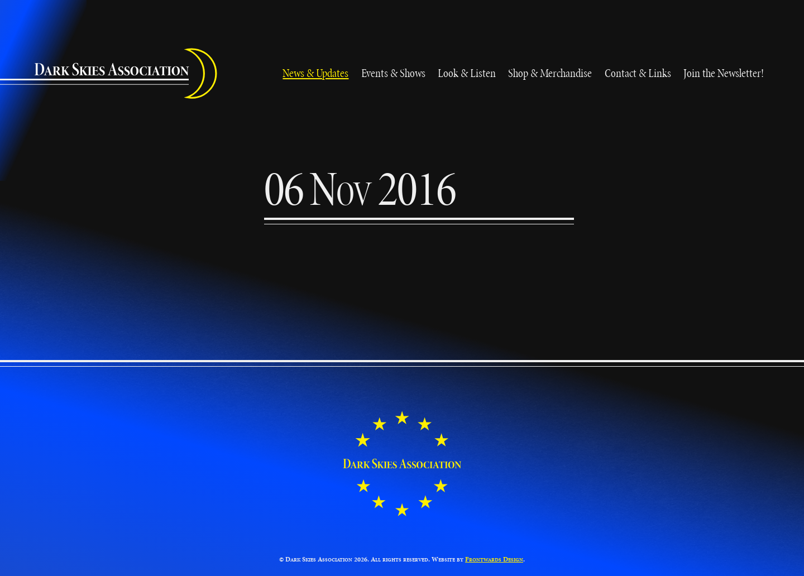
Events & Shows (393, 73)
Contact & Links (638, 73)
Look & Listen (467, 73)
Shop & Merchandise (550, 73)
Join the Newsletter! (723, 73)
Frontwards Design (494, 559)
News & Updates (315, 73)
